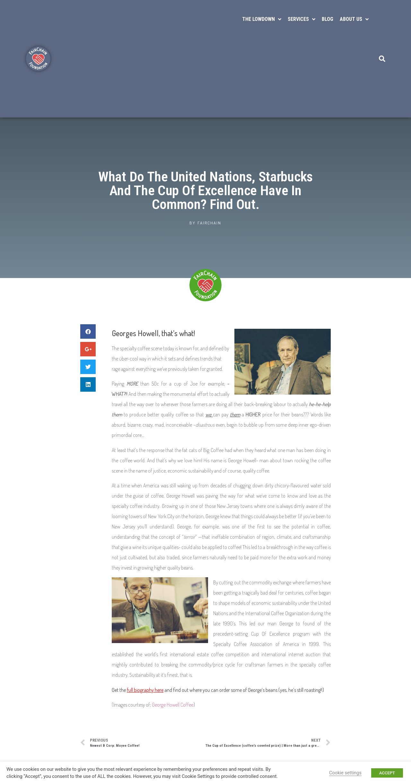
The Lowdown (261, 19)
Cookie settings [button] (345, 773)
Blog (327, 19)
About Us (354, 19)
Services (301, 19)
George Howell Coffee (172, 704)
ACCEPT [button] (387, 773)
